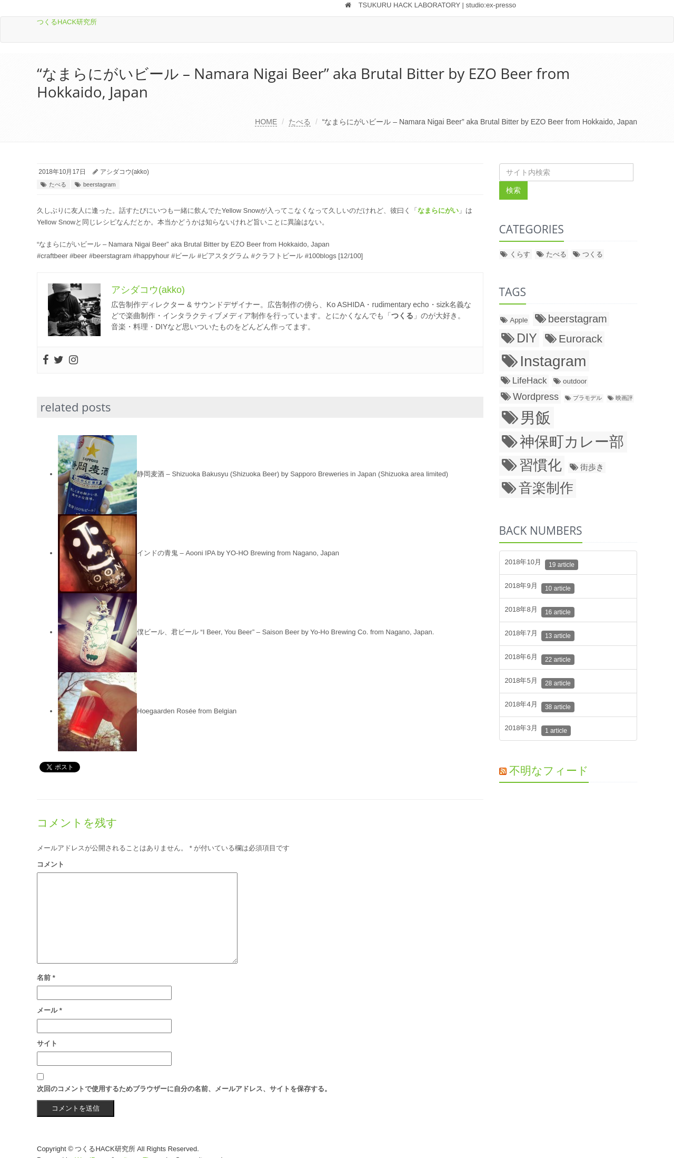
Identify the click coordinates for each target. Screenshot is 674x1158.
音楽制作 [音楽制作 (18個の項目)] (546, 487)
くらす (520, 254)
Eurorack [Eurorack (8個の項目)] (580, 338)
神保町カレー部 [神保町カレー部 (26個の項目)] (572, 442)
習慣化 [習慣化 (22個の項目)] (540, 465)
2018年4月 (539, 706)
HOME (266, 121)
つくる (592, 254)
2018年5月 (539, 682)
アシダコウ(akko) (124, 171)
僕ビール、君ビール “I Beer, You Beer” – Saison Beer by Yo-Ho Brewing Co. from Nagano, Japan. (285, 632)
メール (49, 1010)
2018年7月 (539, 635)
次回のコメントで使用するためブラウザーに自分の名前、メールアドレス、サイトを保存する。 (184, 1089)
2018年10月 (541, 564)
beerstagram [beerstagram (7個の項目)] (577, 319)
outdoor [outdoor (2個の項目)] (575, 381)
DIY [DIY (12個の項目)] (527, 338)
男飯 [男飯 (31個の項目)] (535, 417)
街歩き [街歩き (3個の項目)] (592, 467)
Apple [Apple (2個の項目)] (519, 320)
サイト (47, 1043)
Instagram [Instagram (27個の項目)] (553, 360)
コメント (50, 864)
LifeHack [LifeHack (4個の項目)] (529, 381)
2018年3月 (538, 730)
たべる (300, 121)
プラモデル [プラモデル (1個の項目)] (587, 398)
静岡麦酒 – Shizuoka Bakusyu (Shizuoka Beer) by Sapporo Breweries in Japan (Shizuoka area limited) (292, 474)
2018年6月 (539, 659)
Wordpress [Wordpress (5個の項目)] (536, 396)
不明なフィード (549, 770)
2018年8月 (539, 611)
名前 (46, 978)
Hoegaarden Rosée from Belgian (186, 711)
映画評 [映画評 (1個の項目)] (624, 398)
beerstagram (99, 184)
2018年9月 (539, 588)
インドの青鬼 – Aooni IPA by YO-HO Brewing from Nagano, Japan (238, 553)
